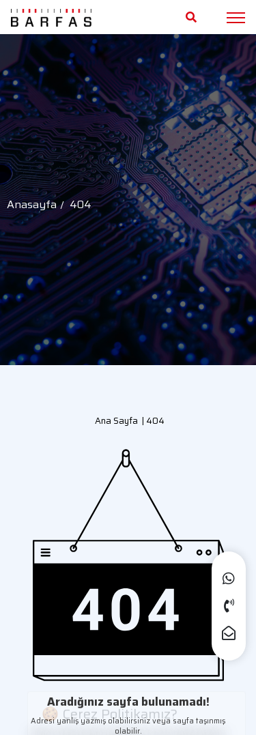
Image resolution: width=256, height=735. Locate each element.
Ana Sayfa (116, 421)
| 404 (151, 421)
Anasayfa (32, 204)
